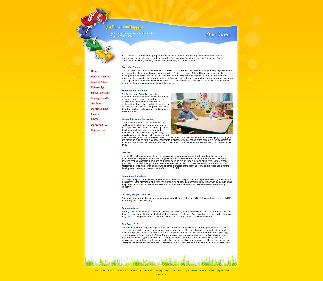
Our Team (177, 270)
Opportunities (191, 270)
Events (203, 270)
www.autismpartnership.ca (188, 235)
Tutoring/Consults (162, 270)
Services (148, 270)
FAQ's (211, 270)
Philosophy (136, 270)
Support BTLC (223, 270)
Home (95, 270)
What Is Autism (108, 270)
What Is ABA (123, 270)
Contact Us (161, 275)
